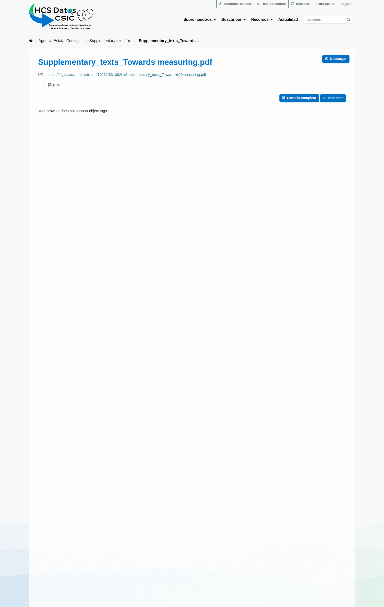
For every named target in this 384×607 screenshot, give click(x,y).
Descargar (336, 59)
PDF (54, 85)
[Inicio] (31, 41)
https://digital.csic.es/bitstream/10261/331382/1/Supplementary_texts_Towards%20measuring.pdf (127, 74)
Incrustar (333, 98)
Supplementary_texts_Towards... (169, 41)
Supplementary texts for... (111, 41)
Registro (346, 4)
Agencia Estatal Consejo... (61, 41)
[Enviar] (348, 19)
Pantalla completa (299, 98)
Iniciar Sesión (325, 4)
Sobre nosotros (199, 19)
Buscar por (233, 19)
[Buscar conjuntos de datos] (328, 19)
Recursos (262, 19)
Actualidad (288, 19)
